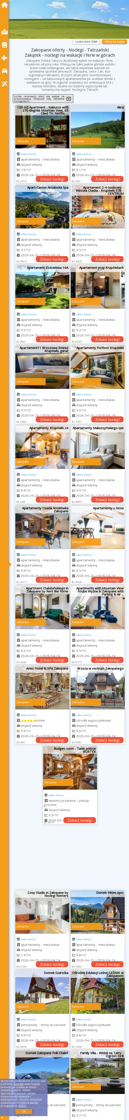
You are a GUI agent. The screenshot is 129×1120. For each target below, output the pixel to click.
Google (18, 1084)
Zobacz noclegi (52, 179)
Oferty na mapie (114, 42)
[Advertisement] (70, 859)
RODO (22, 1106)
